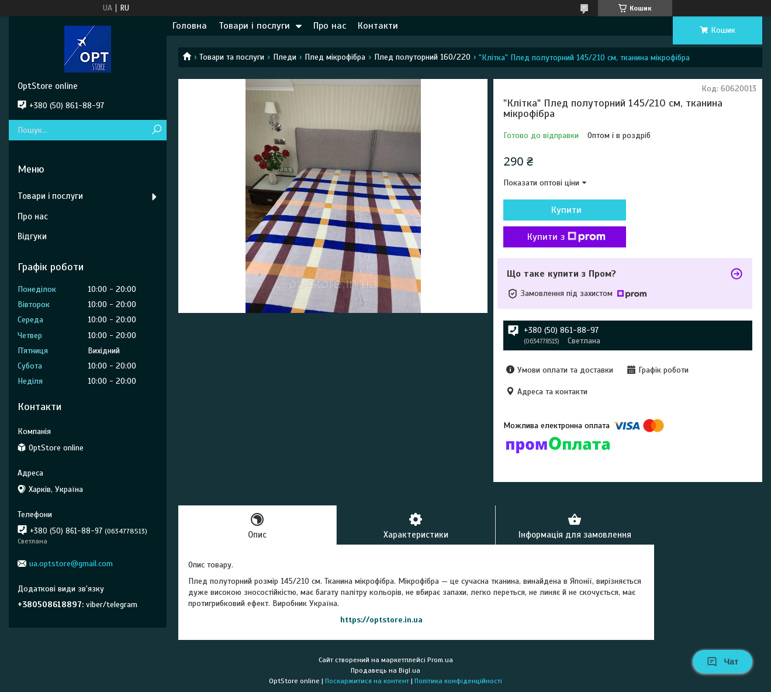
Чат (722, 661)
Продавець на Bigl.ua (385, 670)
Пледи (284, 57)
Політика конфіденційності (458, 681)
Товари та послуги (231, 57)
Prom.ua (440, 660)
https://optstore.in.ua (381, 620)
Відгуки (32, 236)
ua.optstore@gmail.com (71, 564)
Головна (189, 26)
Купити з (566, 237)
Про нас (329, 26)
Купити (566, 210)
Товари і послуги (254, 26)
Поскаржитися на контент (367, 681)
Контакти (378, 26)
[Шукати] (156, 130)
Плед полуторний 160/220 (422, 57)
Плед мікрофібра (335, 57)
